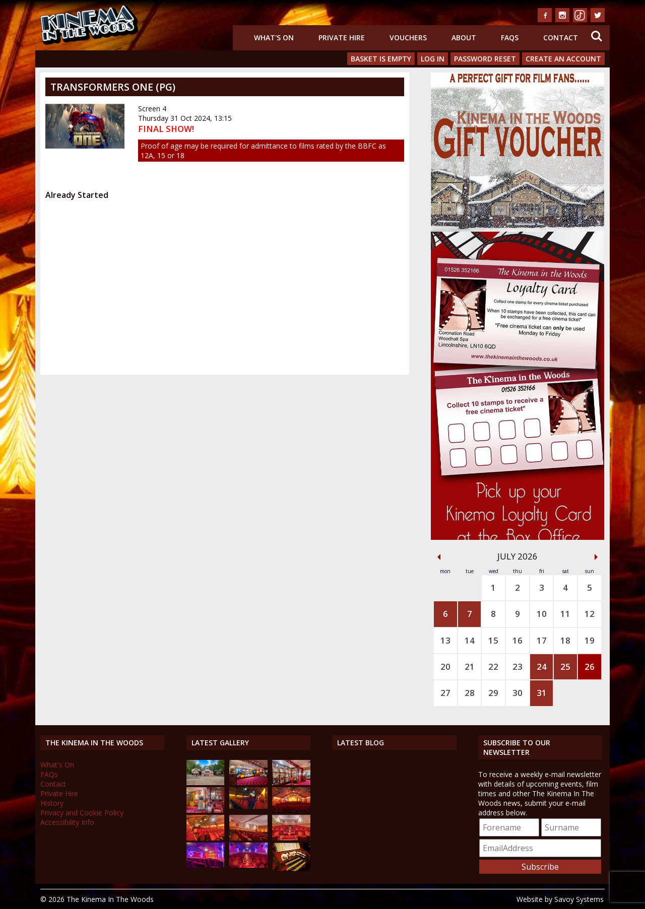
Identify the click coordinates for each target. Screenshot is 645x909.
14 (470, 640)
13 (445, 640)
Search (597, 36)
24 (542, 666)
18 (565, 640)
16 (517, 640)
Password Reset (485, 58)
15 (493, 640)
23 (517, 666)
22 (493, 666)
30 (517, 692)
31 (542, 692)
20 (445, 666)
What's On (274, 37)
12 (590, 613)
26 (590, 666)
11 (565, 613)
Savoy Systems (579, 899)
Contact (560, 37)
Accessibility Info (67, 822)
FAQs (510, 37)
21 (470, 666)
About (464, 37)
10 (542, 613)
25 (565, 666)
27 (445, 692)
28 (470, 692)
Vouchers (408, 37)
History (51, 803)
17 (542, 640)
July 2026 (517, 556)
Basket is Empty (381, 58)
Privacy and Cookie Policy (81, 812)
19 (590, 640)
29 (493, 692)
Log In (432, 58)
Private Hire (341, 37)
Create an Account (563, 58)
